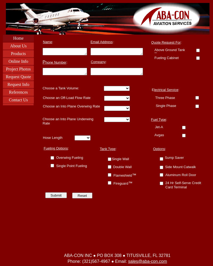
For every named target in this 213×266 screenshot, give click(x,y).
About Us (18, 46)
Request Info (18, 84)
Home (18, 38)
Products (18, 53)
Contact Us (18, 100)
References (18, 92)
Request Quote (18, 76)
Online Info (18, 61)
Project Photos (18, 69)
